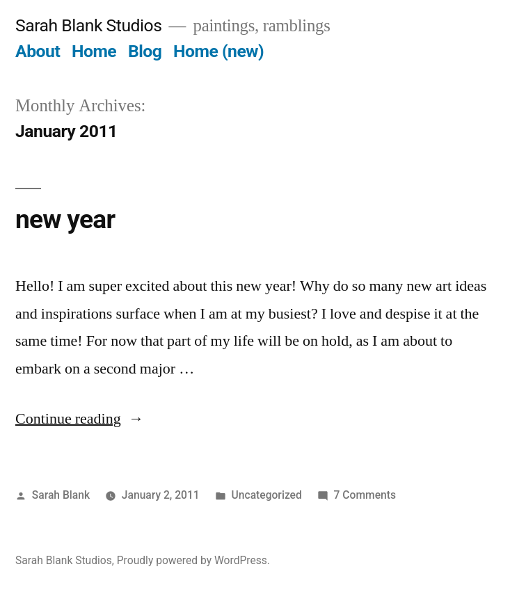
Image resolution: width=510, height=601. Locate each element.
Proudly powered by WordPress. (193, 560)
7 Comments (365, 495)
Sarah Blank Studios (88, 25)
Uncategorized (267, 495)
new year (65, 219)
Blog (144, 51)
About (37, 51)
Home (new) (218, 51)
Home (94, 51)
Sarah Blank (61, 495)
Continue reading (79, 418)
